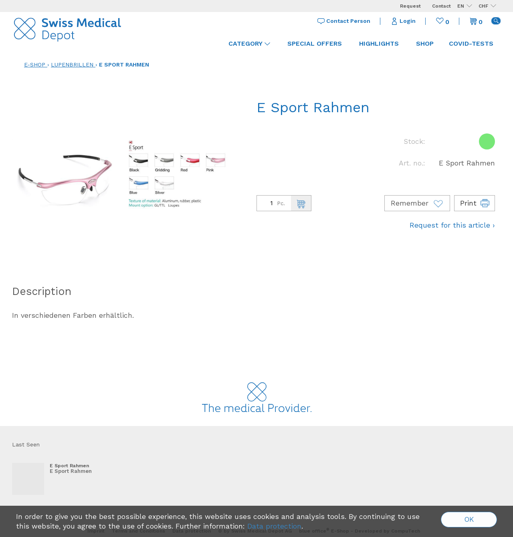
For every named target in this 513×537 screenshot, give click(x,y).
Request (410, 6)
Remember (417, 203)
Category (249, 43)
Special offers (314, 43)
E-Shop (34, 64)
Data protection (274, 526)
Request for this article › (452, 225)
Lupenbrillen (72, 64)
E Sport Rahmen (124, 64)
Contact (441, 6)
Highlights (379, 43)
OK (469, 519)
